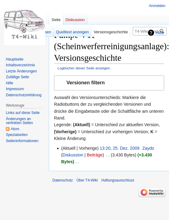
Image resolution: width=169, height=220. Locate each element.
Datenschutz (62, 180)
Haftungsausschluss (118, 180)
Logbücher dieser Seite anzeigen (84, 68)
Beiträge (94, 154)
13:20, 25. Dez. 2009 (119, 148)
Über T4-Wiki (87, 180)
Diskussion (73, 154)
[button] (109, 83)
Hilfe (160, 32)
